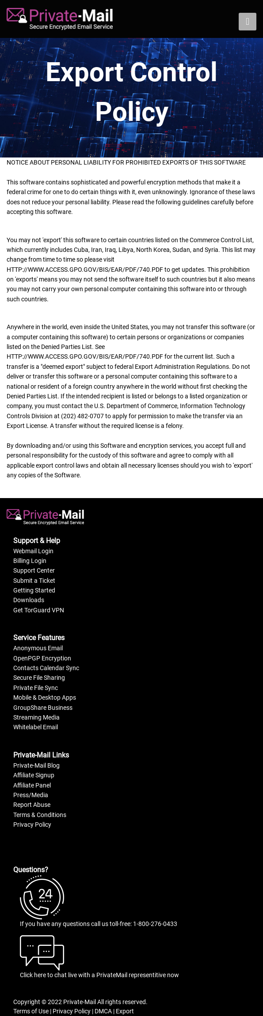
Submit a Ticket (34, 580)
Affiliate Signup (33, 775)
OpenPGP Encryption (42, 658)
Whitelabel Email (35, 727)
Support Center (34, 570)
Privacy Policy (32, 824)
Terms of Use (31, 1011)
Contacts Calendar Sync (46, 667)
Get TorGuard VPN (38, 610)
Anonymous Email (38, 648)
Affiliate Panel (32, 785)
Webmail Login (33, 551)
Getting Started (34, 590)
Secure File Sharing (39, 677)
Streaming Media (36, 717)
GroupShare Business (42, 707)
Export (125, 1011)
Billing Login (29, 560)
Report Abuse (31, 804)
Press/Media (30, 795)
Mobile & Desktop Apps (44, 697)
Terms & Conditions (39, 814)
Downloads (28, 600)
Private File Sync (35, 687)
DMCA (103, 1011)
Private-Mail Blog (36, 765)
